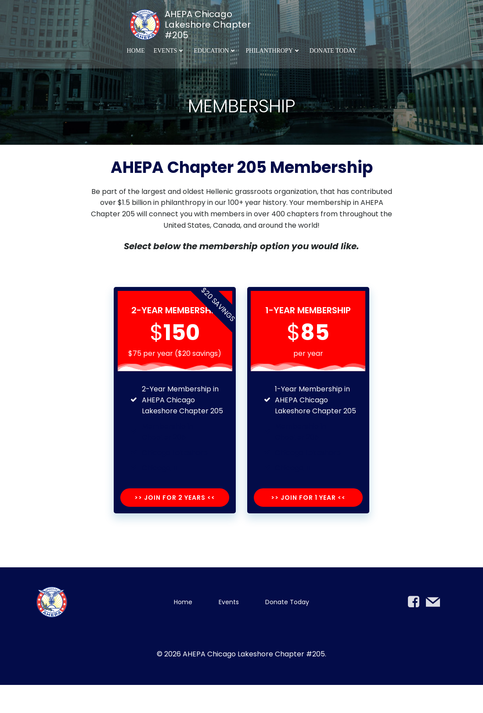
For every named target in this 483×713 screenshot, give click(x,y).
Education (215, 49)
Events (169, 49)
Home (135, 49)
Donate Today (333, 49)
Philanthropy (272, 49)
